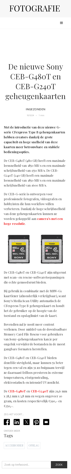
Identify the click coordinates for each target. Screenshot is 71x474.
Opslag (34, 445)
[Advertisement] (35, 44)
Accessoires (14, 445)
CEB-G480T (17, 391)
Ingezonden (35, 109)
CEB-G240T (39, 391)
